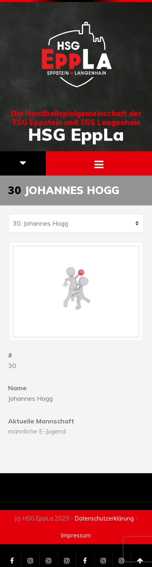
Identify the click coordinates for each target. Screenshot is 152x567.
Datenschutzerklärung (104, 518)
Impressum (76, 535)
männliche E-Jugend (37, 431)
